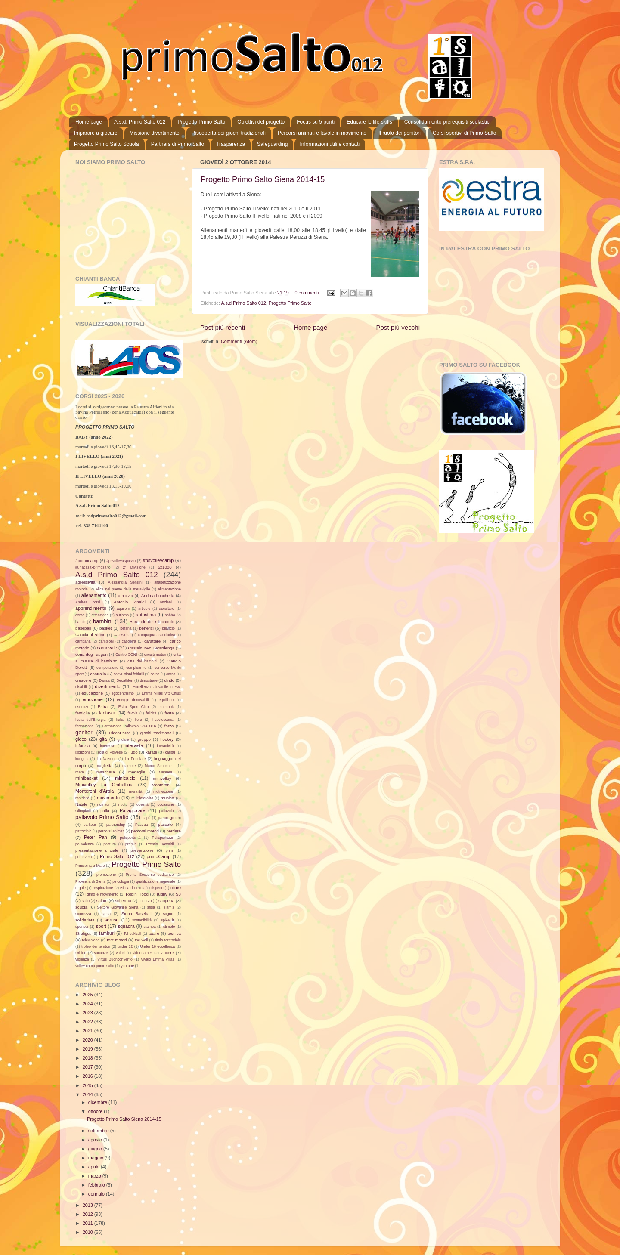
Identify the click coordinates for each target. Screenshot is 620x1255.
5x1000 (165, 567)
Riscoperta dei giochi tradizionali (229, 133)
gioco (81, 739)
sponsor (82, 926)
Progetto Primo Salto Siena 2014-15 (263, 179)
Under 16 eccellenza (157, 946)
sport (101, 926)
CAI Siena (122, 635)
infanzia (82, 745)
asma (79, 615)
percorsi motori (145, 830)
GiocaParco (120, 732)
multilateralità (142, 798)
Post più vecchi (398, 327)
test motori (117, 939)
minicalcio (125, 778)
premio (130, 844)
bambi (80, 622)
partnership (115, 824)
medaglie (136, 772)
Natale (81, 804)
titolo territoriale (168, 940)
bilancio (168, 628)
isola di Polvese (109, 752)
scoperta (166, 900)
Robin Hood (137, 894)
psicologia (120, 881)
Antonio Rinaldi (130, 602)
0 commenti (307, 292)
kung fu (81, 759)
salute (102, 900)
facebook (166, 707)
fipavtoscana (162, 719)
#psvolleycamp (158, 560)
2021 (88, 1030)
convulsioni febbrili (129, 674)
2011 (88, 1223)
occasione (166, 804)
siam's (169, 907)
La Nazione (107, 759)
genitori (84, 732)
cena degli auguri (91, 654)
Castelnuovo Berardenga (151, 648)
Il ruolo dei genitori (399, 133)
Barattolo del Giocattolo (152, 621)
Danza (104, 680)
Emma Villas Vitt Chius (161, 693)
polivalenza (84, 844)
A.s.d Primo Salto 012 (243, 303)
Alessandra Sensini (125, 582)
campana (82, 641)
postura (109, 844)
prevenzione (141, 850)
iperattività (165, 746)
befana (125, 628)
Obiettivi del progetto (261, 122)
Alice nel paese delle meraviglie (123, 589)
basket (105, 628)
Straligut (83, 933)
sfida (151, 907)
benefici (146, 628)
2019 (88, 1048)
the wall (141, 940)
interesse (107, 746)
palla (104, 810)
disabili (81, 687)
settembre (99, 1130)
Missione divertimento (155, 133)
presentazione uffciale (96, 850)
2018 (88, 1057)
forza (169, 725)
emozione (93, 699)
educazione (92, 693)
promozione (106, 874)
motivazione (163, 791)
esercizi (81, 707)
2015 (88, 1085)
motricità (82, 798)
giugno (95, 1148)
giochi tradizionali (157, 732)
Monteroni (161, 784)
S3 (178, 894)
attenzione (100, 615)
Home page (88, 122)
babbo (169, 615)
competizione (107, 667)
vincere (167, 952)
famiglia (82, 713)
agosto (95, 1139)
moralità (136, 791)
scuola (81, 907)
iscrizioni (82, 752)
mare (79, 772)
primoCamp (158, 856)
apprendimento (90, 608)
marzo (95, 1175)
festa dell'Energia (90, 719)
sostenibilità (142, 920)
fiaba (120, 719)
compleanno (136, 667)
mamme (129, 766)
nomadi (103, 804)
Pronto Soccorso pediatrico (150, 874)
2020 (88, 1039)
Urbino (80, 953)
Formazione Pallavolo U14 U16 (129, 726)
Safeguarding (272, 144)
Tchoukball (132, 933)
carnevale (107, 647)
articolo (144, 608)
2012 (88, 1214)
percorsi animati (111, 831)
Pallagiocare (132, 810)
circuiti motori (155, 654)
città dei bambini (142, 661)
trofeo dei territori (95, 946)
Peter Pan (95, 837)
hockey (167, 739)
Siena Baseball (136, 913)
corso (170, 674)
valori (120, 953)
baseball (83, 628)
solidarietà (84, 920)
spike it (167, 920)
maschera (105, 772)
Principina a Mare (90, 865)
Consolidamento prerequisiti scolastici (447, 122)
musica (167, 797)
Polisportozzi (162, 837)
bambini (102, 621)
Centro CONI (126, 654)
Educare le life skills (369, 122)
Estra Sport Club (133, 707)
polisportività (130, 837)
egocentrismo (123, 693)
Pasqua (141, 824)
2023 (88, 1012)
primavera (83, 857)
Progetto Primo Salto (201, 122)
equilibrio (166, 700)
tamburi (107, 933)
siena (106, 914)
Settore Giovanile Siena (117, 907)
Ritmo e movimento (101, 894)
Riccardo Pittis (132, 888)
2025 (88, 994)
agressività (85, 582)
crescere (83, 680)
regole (80, 888)
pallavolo (166, 811)
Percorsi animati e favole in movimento (322, 133)
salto (86, 901)
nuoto (123, 804)
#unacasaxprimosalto (93, 567)
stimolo (169, 926)
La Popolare (135, 759)
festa (169, 713)
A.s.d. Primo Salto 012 (139, 122)
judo (133, 752)
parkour (90, 824)
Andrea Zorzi (87, 602)
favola (133, 713)
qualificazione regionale (155, 881)
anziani (166, 602)
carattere (152, 641)
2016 (88, 1076)
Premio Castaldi (160, 844)
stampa (150, 926)
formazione (84, 726)
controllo (98, 673)
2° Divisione (134, 567)
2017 (88, 1067)
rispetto (157, 888)
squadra (126, 926)
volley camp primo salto (94, 966)
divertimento (108, 686)
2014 (88, 1094)
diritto (169, 680)
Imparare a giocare (96, 133)
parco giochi (169, 817)
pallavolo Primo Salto (101, 817)
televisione (90, 940)
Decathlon (125, 680)
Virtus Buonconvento (115, 959)
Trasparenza (230, 144)
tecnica (174, 933)
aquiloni (123, 608)
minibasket (86, 778)
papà (146, 818)
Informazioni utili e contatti (330, 144)
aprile (94, 1166)
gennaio (97, 1193)
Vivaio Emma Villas (157, 959)
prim (169, 850)
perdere (174, 830)
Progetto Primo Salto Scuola (106, 144)
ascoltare (166, 608)
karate (151, 752)
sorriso (111, 919)
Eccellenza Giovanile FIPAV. (157, 687)
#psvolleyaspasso (121, 561)
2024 (88, 1003)
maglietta (104, 765)
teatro (154, 933)
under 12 (125, 946)
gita (103, 739)
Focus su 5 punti (316, 122)
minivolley (162, 778)
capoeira (129, 641)
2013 (88, 1205)
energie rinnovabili (133, 700)
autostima (146, 614)
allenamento (94, 595)
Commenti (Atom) (239, 341)
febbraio (97, 1184)
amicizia (125, 595)
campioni (106, 641)
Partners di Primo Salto (177, 144)
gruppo (144, 739)
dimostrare (149, 680)
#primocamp (86, 560)
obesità (142, 804)
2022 (88, 1021)
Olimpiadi (83, 811)
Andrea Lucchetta (157, 595)
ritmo (175, 887)
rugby (162, 894)
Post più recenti (222, 327)
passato (165, 824)
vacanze (101, 953)
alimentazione (169, 589)
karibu (170, 752)
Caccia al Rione (90, 634)
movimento (108, 797)
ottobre (96, 1111)
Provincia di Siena (90, 881)
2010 (88, 1232)
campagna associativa (156, 635)
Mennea (165, 772)
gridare (123, 739)
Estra (103, 706)
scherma (123, 900)
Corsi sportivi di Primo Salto (464, 133)
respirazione (103, 888)
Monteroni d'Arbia (94, 791)
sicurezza (83, 914)
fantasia (107, 712)
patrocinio (83, 831)
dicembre (98, 1102)
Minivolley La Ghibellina (104, 784)
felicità (151, 713)
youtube (127, 966)
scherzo (145, 901)
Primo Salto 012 (117, 856)
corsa (154, 674)
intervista (133, 745)
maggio (96, 1157)
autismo (122, 615)
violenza (82, 959)
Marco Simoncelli (159, 766)
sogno (168, 914)
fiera (138, 719)
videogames (143, 953)
